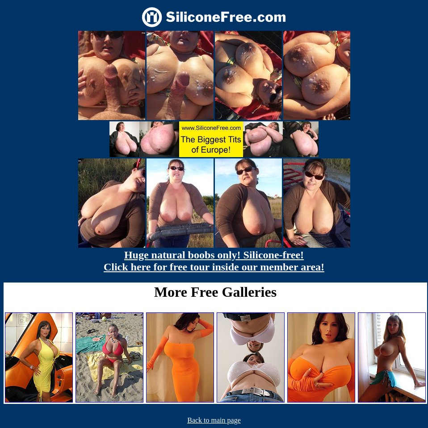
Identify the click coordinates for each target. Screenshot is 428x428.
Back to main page (214, 420)
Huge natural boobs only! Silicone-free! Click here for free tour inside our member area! (214, 261)
